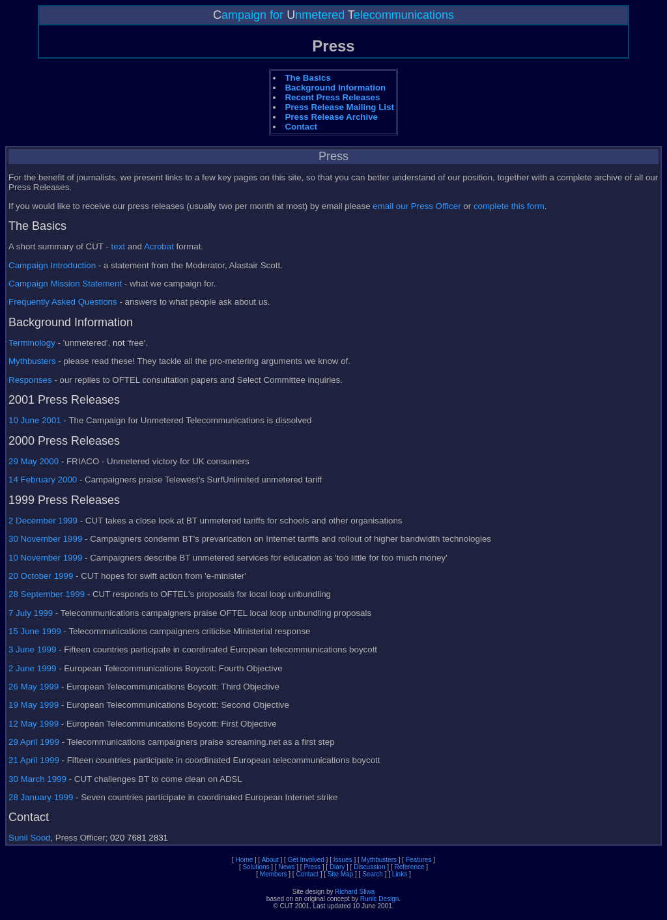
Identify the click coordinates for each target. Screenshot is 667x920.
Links (399, 874)
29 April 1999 (33, 742)
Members (273, 874)
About (270, 859)
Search (372, 874)
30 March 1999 (37, 779)
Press (312, 867)
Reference (409, 867)
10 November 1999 (45, 558)
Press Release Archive (331, 117)
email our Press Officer (417, 206)
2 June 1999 (32, 668)
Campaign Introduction (52, 265)
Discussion (369, 867)
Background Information (335, 87)
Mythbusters (32, 361)
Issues (343, 859)
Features (418, 859)
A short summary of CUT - (59, 246)
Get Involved (306, 859)
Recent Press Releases (332, 97)
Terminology (31, 343)
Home (244, 859)
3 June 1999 (32, 649)
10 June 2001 (34, 420)
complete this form (509, 206)
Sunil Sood (29, 838)
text (118, 246)
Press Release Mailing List (339, 107)
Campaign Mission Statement (65, 283)
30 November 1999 (45, 539)
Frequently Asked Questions (62, 302)
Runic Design (379, 898)
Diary (337, 867)
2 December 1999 (43, 520)
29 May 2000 (33, 461)
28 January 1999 (40, 797)
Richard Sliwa (355, 891)
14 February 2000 (42, 479)
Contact (301, 127)
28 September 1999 (46, 594)
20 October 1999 (40, 576)
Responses (30, 380)
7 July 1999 (30, 613)
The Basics (307, 78)
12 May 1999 (33, 724)
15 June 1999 (34, 631)
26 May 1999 (33, 686)
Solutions (255, 867)
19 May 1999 (33, 705)
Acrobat (159, 246)
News (287, 867)
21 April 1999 (33, 760)
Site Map (340, 874)
